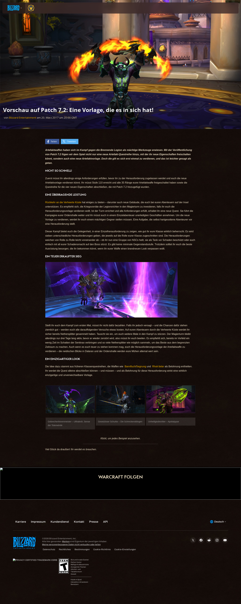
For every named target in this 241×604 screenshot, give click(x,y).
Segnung (141, 366)
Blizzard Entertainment (22, 117)
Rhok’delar (158, 366)
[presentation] (13, 8)
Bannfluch (130, 366)
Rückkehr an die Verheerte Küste (63, 202)
